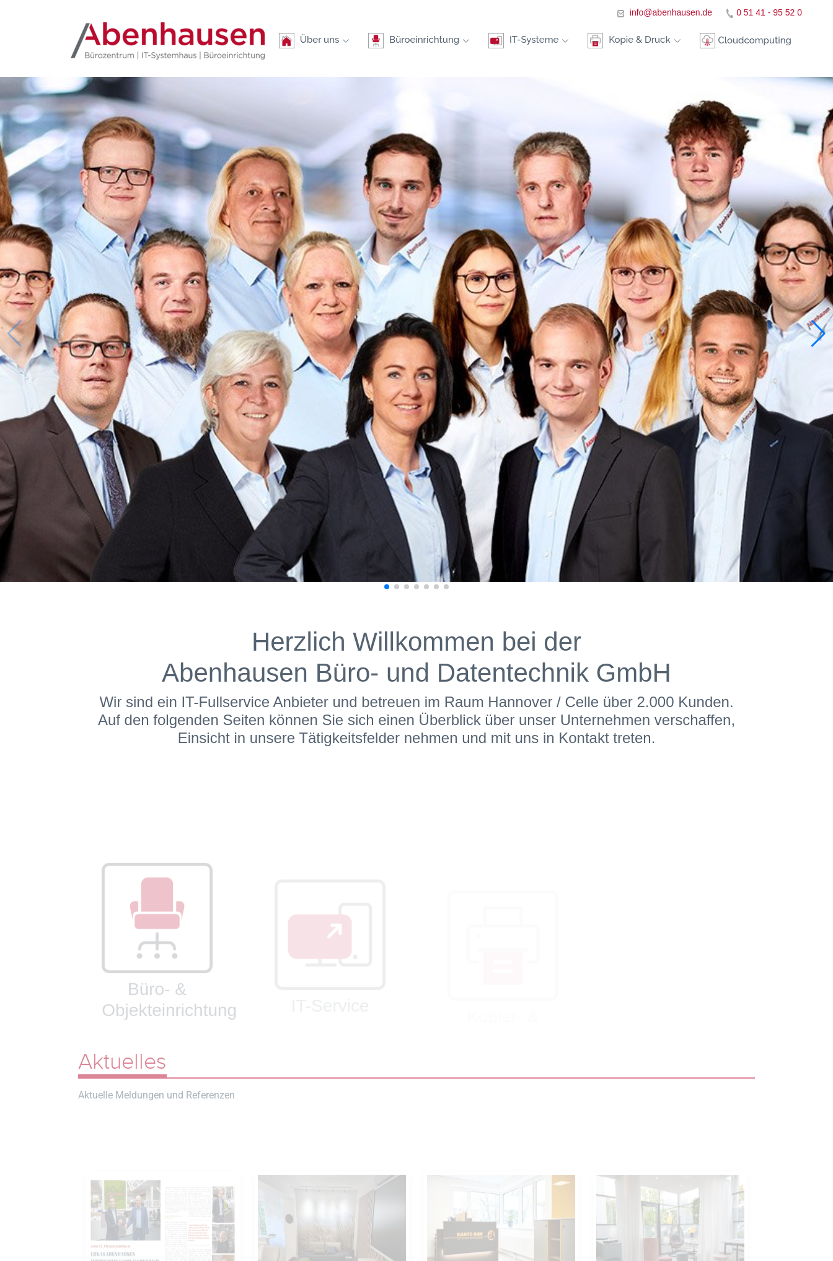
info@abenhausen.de (669, 12)
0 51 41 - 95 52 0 (769, 12)
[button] (818, 333)
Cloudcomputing (745, 45)
